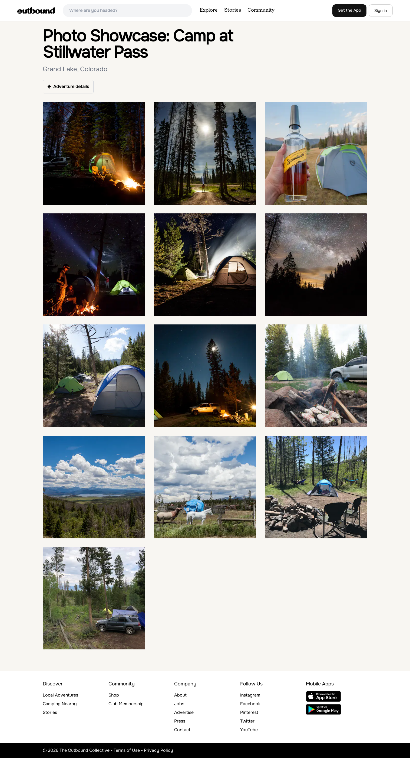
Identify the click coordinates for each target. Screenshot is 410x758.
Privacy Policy (158, 750)
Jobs (179, 704)
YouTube (249, 730)
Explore (209, 10)
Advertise (184, 712)
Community (261, 10)
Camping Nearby (60, 704)
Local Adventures (60, 695)
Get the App (349, 10)
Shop (113, 695)
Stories (232, 10)
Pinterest (249, 712)
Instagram (250, 695)
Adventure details (68, 86)
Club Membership (126, 704)
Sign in (380, 10)
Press (179, 721)
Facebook (250, 704)
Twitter (247, 721)
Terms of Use (127, 750)
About (180, 695)
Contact (182, 730)
